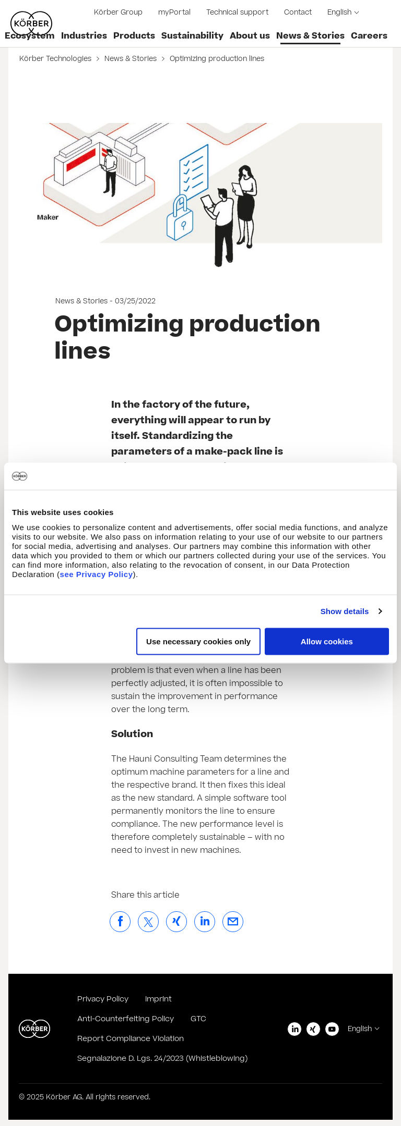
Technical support (237, 12)
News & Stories (310, 36)
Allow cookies (327, 641)
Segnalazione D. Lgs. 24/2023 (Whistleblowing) (162, 1058)
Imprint (158, 999)
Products (134, 36)
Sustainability (192, 36)
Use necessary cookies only (198, 641)
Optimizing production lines (216, 59)
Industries (84, 36)
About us (250, 36)
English (339, 12)
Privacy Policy (102, 999)
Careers (369, 36)
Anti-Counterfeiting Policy (125, 1018)
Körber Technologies (56, 59)
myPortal (174, 12)
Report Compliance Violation (130, 1038)
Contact (298, 12)
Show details (345, 611)
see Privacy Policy (96, 573)
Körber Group (118, 12)
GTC (198, 1018)
